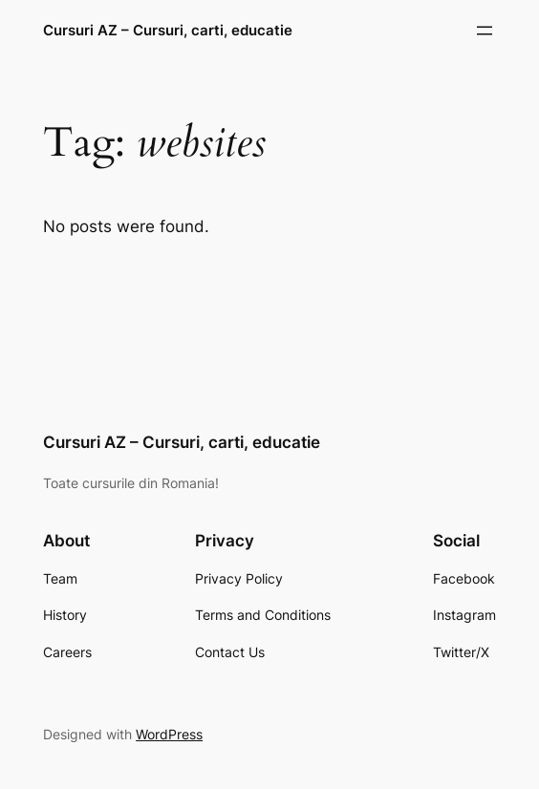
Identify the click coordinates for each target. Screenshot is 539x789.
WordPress (169, 734)
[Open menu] (484, 30)
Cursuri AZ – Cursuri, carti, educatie (167, 30)
